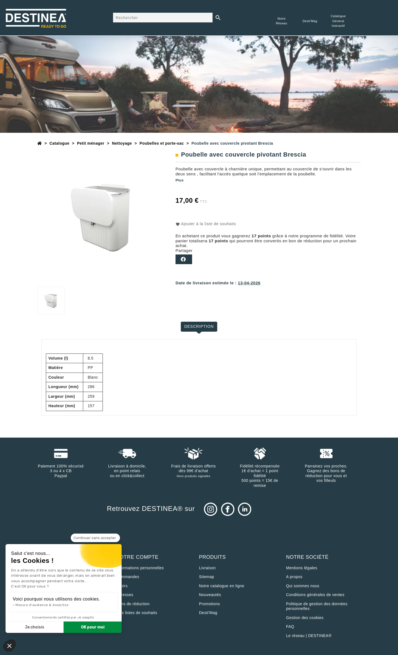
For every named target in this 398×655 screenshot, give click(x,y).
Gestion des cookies (305, 617)
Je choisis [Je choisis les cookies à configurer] (34, 627)
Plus (180, 180)
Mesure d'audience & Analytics (42, 605)
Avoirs (122, 586)
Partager (184, 259)
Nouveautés (210, 594)
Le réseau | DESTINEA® (309, 635)
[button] (9, 645)
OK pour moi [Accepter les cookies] (92, 627)
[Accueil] (39, 143)
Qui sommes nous (302, 586)
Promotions (209, 604)
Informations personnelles (140, 568)
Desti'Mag (208, 612)
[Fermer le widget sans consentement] (95, 538)
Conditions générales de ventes (315, 594)
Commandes (127, 577)
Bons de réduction (133, 604)
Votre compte (137, 557)
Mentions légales (301, 568)
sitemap (206, 577)
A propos (294, 577)
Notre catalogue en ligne (221, 586)
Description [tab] (199, 326)
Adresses (124, 594)
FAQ (290, 626)
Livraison (207, 568)
